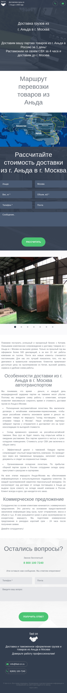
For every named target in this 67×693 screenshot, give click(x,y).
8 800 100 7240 (33, 562)
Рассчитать (33, 242)
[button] (14, 326)
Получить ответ (33, 616)
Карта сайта (33, 687)
